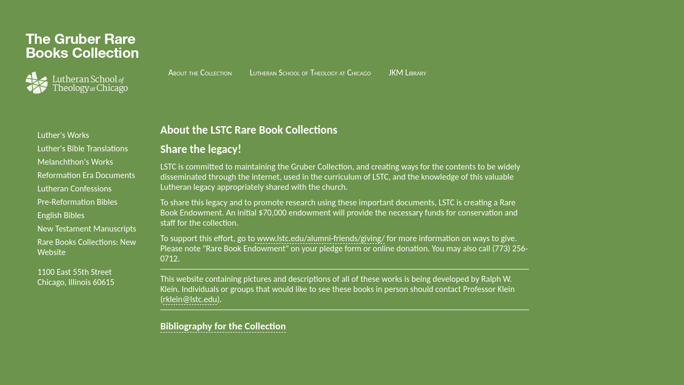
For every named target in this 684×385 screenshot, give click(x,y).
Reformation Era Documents (86, 175)
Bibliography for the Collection (223, 326)
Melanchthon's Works (75, 162)
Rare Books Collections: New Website (86, 247)
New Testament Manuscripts (86, 229)
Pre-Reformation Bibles (77, 202)
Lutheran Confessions (74, 188)
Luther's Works (63, 135)
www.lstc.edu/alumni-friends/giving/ (320, 238)
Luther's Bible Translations (82, 148)
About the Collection (200, 72)
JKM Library (407, 72)
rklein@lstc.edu (190, 299)
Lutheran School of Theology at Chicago (310, 72)
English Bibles (60, 215)
